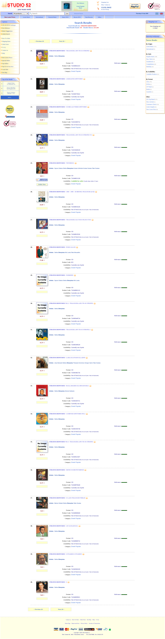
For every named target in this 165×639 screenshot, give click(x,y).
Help (102, 4)
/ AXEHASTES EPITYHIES (66, 79)
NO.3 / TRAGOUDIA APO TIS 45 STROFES (71, 442)
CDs (147, 82)
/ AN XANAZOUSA (63, 526)
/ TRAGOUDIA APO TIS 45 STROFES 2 (70, 329)
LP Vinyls (149, 87)
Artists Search (6, 34)
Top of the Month (7, 79)
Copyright (76, 632)
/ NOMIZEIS (61, 275)
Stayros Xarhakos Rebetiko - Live (11, 93)
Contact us (107, 4)
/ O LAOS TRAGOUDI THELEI (67, 498)
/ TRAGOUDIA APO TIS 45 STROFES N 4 (70, 135)
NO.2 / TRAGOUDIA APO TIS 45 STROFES (71, 303)
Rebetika (148, 66)
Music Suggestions (7, 31)
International (149, 49)
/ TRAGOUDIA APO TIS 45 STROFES (69, 51)
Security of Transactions (94, 623)
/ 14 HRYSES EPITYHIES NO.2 (67, 414)
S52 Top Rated (150, 99)
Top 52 (7, 66)
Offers (99, 17)
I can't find (5, 69)
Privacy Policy (84, 623)
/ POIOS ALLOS (62, 247)
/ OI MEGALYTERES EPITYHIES (68, 107)
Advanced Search (78, 13)
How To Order (6, 38)
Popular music (150, 56)
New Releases (6, 28)
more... (10, 97)
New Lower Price (151, 109)
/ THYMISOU (61, 163)
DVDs (148, 84)
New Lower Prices (9, 17)
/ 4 (58, 582)
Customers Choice (151, 104)
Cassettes (149, 92)
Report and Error (75, 623)
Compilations (150, 64)
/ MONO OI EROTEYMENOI (66, 470)
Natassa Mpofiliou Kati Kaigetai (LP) (11, 88)
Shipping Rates (6, 41)
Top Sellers (5, 63)
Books (148, 89)
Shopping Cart (105, 2)
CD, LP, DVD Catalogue (9, 25)
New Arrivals (150, 102)
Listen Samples (150, 107)
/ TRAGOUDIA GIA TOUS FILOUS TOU (70, 220)
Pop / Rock (149, 59)
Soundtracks (149, 61)
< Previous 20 (39, 41)
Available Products (151, 74)
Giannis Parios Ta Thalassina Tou (11, 83)
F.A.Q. (4, 47)
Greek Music (150, 46)
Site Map (4, 72)
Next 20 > (62, 41)
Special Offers (6, 60)
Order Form (5, 44)
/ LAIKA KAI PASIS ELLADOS (67, 357)
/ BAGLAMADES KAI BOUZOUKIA (69, 386)
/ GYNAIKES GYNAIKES (65, 554)
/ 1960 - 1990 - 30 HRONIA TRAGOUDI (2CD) (72, 192)
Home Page (67, 623)
